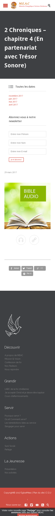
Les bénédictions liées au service (20, 423)
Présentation (10, 469)
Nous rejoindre (12, 369)
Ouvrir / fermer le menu (5, 5)
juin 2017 (13, 99)
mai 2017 (13, 102)
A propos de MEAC (14, 355)
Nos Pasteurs (11, 366)
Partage (8, 449)
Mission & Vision (12, 359)
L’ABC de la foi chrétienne (17, 389)
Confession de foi (13, 362)
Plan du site (38, 493)
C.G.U (48, 493)
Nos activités (11, 472)
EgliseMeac (26, 493)
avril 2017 (13, 104)
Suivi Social (10, 446)
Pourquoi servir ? (13, 416)
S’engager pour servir (15, 426)
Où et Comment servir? (16, 419)
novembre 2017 (16, 96)
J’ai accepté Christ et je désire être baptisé (24, 392)
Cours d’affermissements (16, 396)
